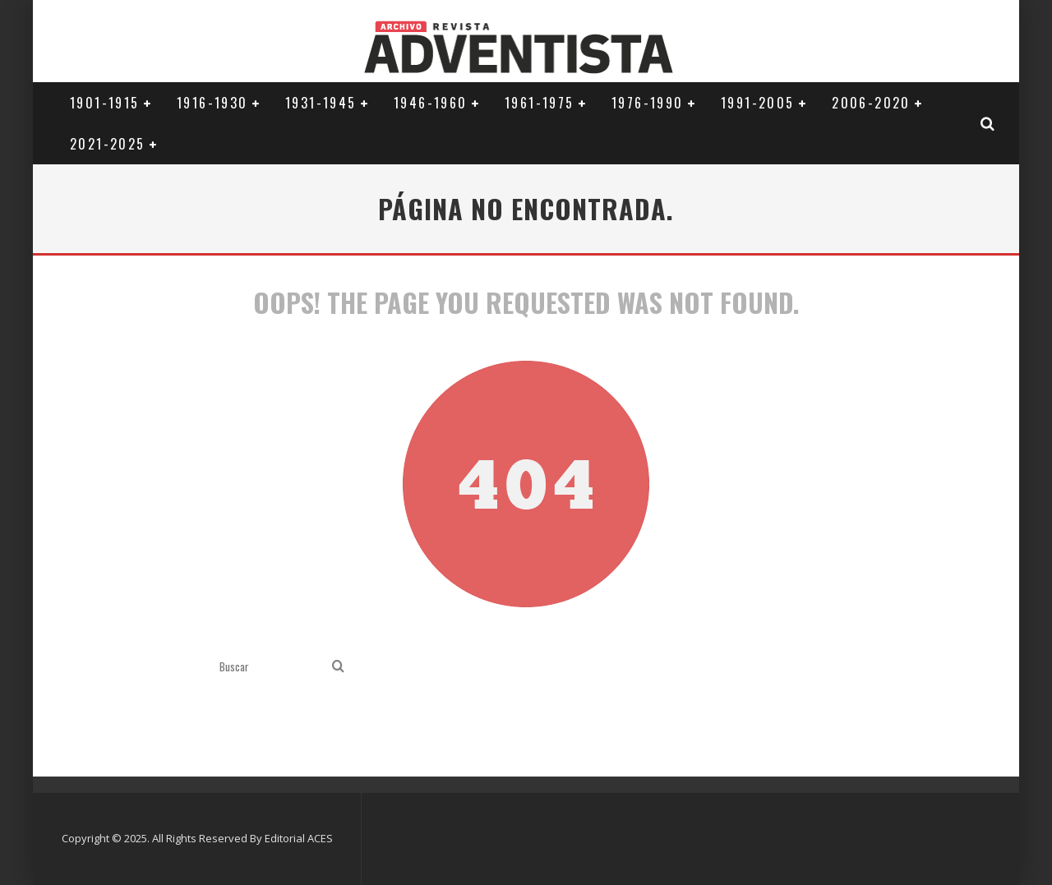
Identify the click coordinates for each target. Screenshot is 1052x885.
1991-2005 (758, 103)
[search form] (272, 667)
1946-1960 (431, 103)
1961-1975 (539, 103)
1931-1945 (321, 103)
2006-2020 (871, 103)
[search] (338, 667)
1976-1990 (647, 103)
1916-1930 (212, 103)
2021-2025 (107, 144)
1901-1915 (105, 103)
